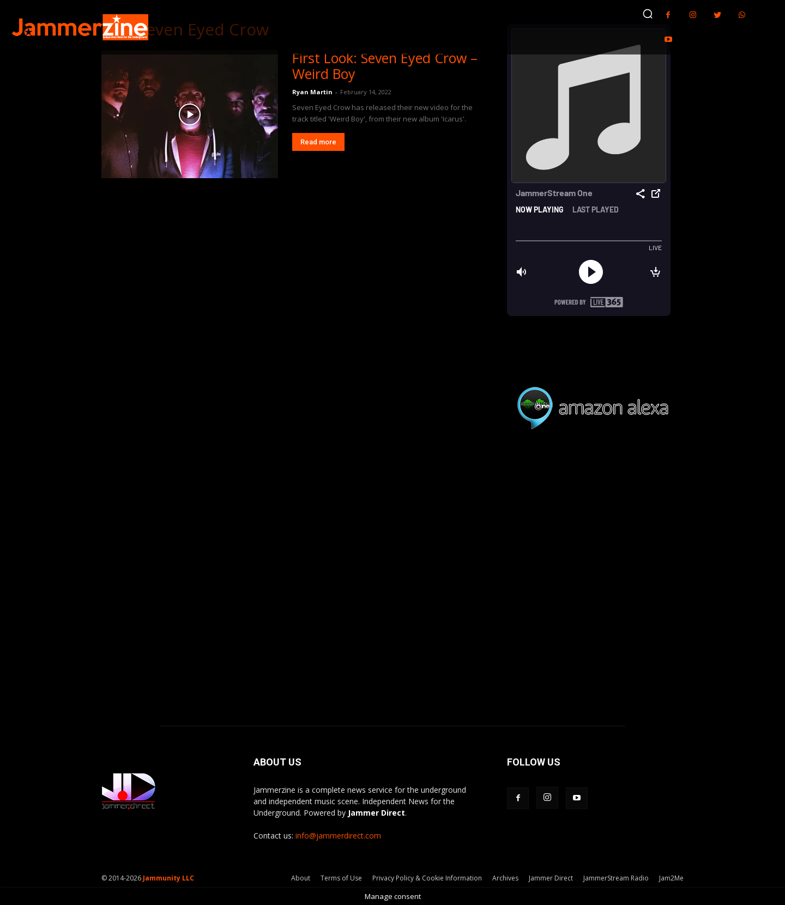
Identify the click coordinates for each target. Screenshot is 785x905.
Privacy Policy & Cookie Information (427, 878)
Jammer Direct (551, 878)
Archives (505, 878)
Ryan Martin (312, 92)
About (300, 878)
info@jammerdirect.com (338, 835)
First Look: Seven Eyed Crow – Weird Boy (385, 65)
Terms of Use (341, 878)
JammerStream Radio (616, 878)
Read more (318, 142)
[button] (648, 14)
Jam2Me (671, 878)
